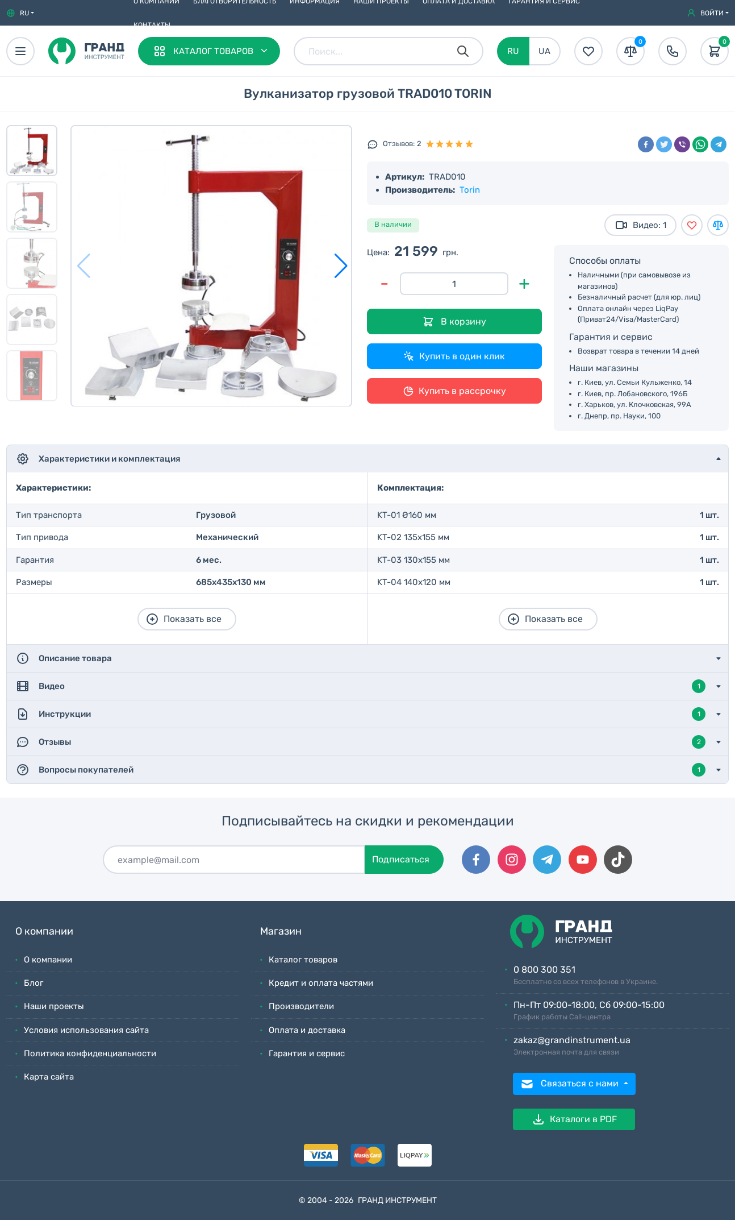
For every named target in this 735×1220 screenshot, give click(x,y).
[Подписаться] (234, 859)
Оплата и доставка (307, 1030)
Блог (33, 983)
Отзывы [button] (360, 742)
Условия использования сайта (86, 1030)
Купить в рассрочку (454, 391)
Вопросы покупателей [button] (360, 770)
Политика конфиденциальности (90, 1053)
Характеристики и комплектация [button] (98, 459)
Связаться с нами (570, 1084)
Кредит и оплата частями (321, 983)
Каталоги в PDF (574, 1119)
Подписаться (400, 859)
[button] (20, 13)
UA (544, 51)
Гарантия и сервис (307, 1053)
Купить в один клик (454, 356)
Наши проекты (54, 1006)
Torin (470, 190)
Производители (301, 1006)
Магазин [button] (281, 931)
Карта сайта (49, 1077)
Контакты (151, 25)
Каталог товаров (303, 960)
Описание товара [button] (64, 658)
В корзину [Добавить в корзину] (454, 322)
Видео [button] (360, 686)
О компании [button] (44, 931)
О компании (48, 960)
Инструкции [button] (360, 714)
